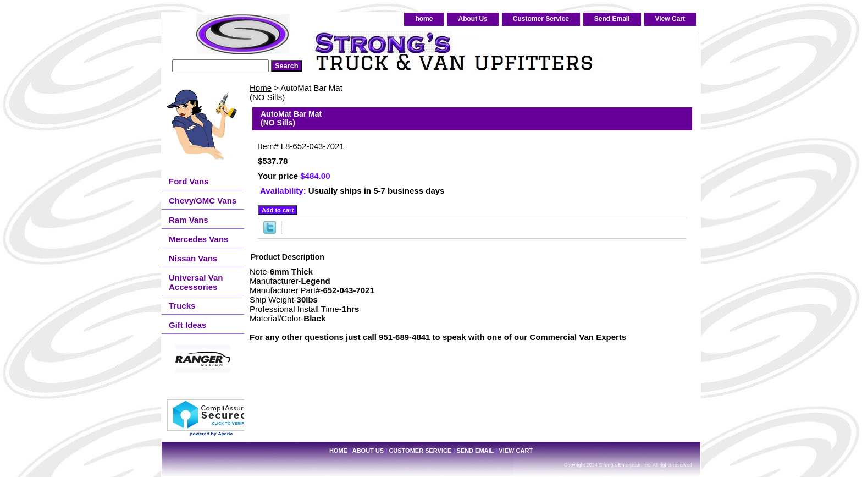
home (424, 19)
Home (261, 87)
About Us (472, 19)
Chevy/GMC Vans (202, 200)
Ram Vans (188, 219)
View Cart (670, 19)
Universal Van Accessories (196, 282)
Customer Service (541, 19)
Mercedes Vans (198, 239)
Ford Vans (189, 181)
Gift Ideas (187, 325)
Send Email (612, 19)
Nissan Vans (193, 258)
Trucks (182, 305)
